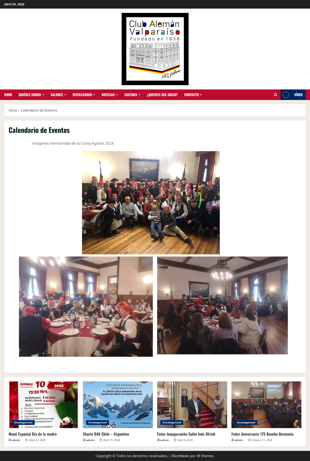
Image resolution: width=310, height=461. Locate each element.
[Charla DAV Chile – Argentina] (118, 404)
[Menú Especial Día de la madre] (44, 404)
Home (8, 94)
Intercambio (82, 94)
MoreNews (180, 455)
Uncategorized (23, 422)
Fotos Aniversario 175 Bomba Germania (262, 434)
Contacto (191, 94)
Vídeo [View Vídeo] (291, 94)
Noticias (108, 94)
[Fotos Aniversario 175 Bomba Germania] (266, 404)
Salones (57, 94)
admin (16, 440)
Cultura (130, 94)
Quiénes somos (30, 94)
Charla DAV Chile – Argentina (106, 434)
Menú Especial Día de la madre (33, 434)
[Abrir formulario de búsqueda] (275, 95)
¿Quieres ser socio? (162, 94)
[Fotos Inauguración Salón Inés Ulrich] (192, 404)
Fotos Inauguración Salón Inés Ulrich (186, 434)
